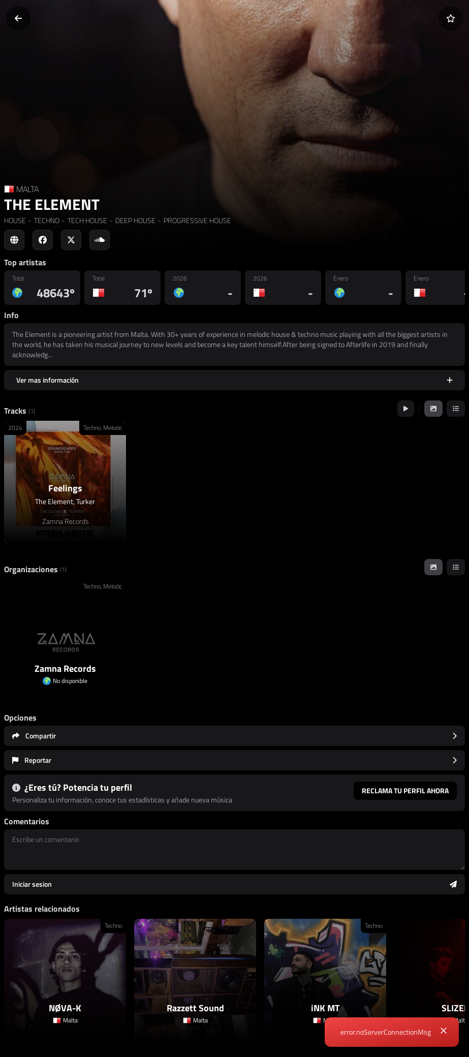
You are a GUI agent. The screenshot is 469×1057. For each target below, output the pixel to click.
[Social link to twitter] (71, 240)
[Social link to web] (14, 240)
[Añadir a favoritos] (451, 18)
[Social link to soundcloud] (99, 240)
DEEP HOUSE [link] (134, 220)
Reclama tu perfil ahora (405, 790)
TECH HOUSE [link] (86, 220)
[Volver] (18, 18)
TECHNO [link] (46, 220)
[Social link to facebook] (43, 240)
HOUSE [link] (15, 220)
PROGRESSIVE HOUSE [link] (196, 220)
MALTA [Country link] (27, 189)
